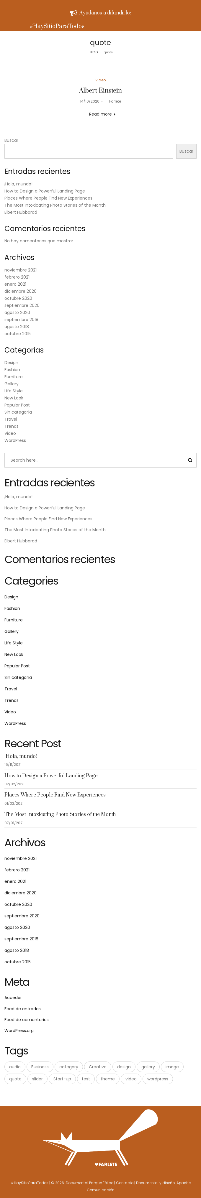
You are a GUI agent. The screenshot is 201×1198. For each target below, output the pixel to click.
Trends (11, 426)
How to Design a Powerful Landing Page (44, 191)
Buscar (11, 140)
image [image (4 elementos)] (172, 1067)
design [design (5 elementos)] (124, 1067)
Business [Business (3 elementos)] (40, 1067)
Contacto (124, 1182)
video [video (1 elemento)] (131, 1079)
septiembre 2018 (21, 319)
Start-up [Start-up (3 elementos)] (62, 1079)
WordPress (15, 440)
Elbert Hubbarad (20, 212)
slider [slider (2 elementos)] (37, 1079)
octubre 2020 (18, 298)
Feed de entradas (22, 1009)
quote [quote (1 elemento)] (15, 1079)
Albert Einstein (100, 91)
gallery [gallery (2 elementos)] (148, 1067)
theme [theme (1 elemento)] (108, 1079)
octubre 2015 (17, 334)
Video (100, 80)
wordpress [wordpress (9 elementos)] (157, 1079)
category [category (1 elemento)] (68, 1067)
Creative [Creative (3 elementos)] (98, 1067)
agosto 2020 (17, 312)
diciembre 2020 (20, 291)
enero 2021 (15, 284)
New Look (13, 398)
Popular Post (17, 405)
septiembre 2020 (22, 305)
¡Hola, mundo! (18, 184)
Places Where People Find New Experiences (48, 198)
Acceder (13, 997)
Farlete (112, 101)
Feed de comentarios (26, 1020)
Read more (100, 114)
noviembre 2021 (20, 270)
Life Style (13, 391)
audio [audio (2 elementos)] (15, 1067)
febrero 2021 (17, 277)
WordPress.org (19, 1031)
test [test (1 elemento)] (86, 1079)
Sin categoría (18, 412)
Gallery (11, 384)
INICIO (93, 52)
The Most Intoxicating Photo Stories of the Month (55, 205)
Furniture (13, 377)
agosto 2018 (16, 327)
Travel (10, 419)
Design (11, 363)
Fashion (12, 370)
